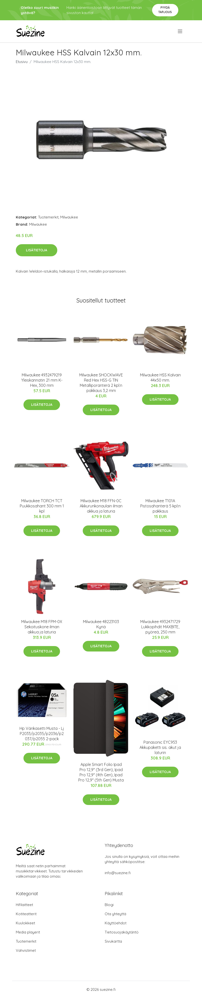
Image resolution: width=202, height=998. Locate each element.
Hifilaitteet (24, 904)
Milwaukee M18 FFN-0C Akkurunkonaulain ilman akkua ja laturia (101, 506)
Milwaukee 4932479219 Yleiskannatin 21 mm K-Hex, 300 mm (41, 380)
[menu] (180, 31)
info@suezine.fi (118, 872)
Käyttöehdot (115, 923)
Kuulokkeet (25, 923)
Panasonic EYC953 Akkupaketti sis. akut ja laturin (160, 747)
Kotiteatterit (26, 913)
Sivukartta (113, 941)
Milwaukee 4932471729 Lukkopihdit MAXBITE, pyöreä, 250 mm (160, 626)
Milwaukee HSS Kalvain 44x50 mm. (160, 377)
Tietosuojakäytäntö (122, 932)
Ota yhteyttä (115, 913)
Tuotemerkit (48, 217)
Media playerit (28, 932)
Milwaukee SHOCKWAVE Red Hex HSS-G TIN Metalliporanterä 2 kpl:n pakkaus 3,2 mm (101, 382)
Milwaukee (69, 217)
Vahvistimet (26, 950)
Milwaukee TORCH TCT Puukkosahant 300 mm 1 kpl (42, 506)
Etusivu (22, 61)
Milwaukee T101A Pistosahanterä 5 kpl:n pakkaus (160, 506)
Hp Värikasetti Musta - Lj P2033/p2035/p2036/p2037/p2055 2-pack (42, 733)
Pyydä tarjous (165, 10)
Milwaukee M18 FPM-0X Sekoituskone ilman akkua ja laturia (41, 626)
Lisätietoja (36, 250)
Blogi (109, 904)
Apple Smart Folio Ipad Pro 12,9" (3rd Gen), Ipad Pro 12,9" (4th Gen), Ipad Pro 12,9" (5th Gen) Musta (101, 772)
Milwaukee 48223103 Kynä (101, 624)
